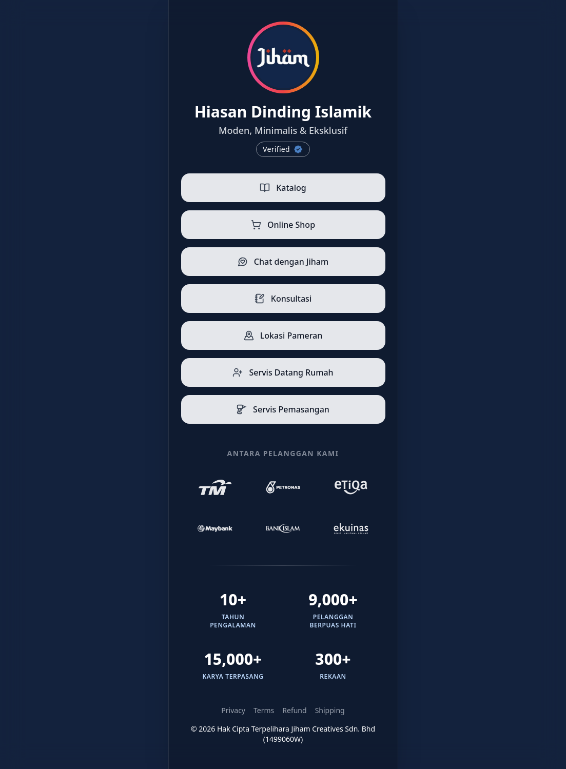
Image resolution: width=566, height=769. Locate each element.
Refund (294, 710)
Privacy (233, 710)
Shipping (330, 710)
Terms (263, 710)
